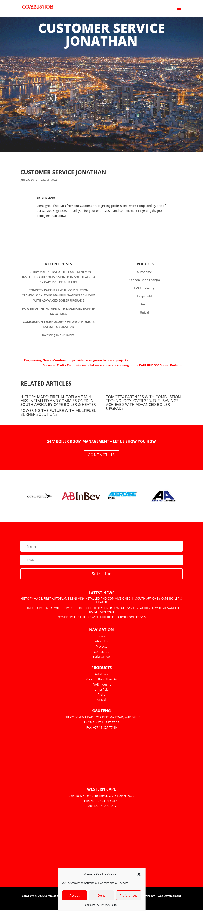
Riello (144, 304)
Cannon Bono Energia (144, 280)
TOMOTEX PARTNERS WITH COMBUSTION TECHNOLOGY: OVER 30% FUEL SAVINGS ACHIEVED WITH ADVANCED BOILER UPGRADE (58, 295)
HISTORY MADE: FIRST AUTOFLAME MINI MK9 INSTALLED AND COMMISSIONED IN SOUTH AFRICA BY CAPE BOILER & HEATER (58, 277)
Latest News (49, 179)
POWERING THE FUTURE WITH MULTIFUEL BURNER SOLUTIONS (58, 412)
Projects (101, 647)
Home (101, 637)
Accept (75, 895)
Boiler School (101, 657)
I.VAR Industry (144, 288)
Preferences (129, 895)
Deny (101, 895)
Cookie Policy (91, 905)
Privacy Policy (109, 905)
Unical (144, 312)
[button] (139, 874)
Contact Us (101, 455)
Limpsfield (144, 296)
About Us (101, 642)
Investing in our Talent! (58, 335)
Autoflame (144, 272)
